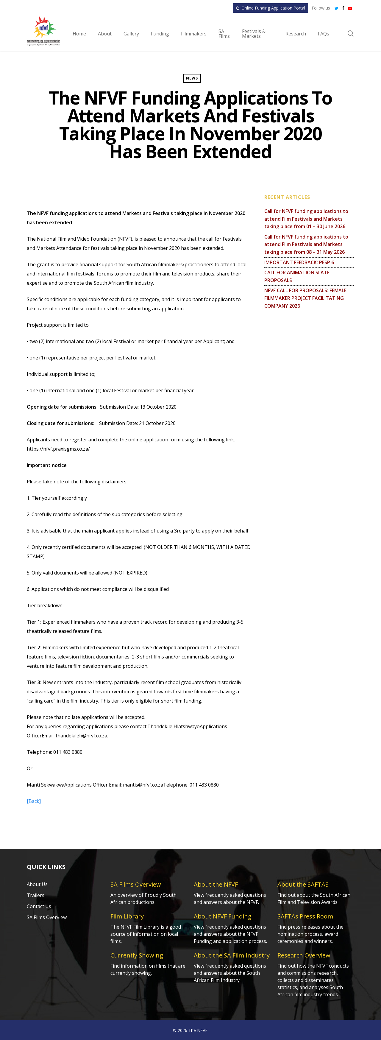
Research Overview (303, 955)
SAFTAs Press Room (305, 916)
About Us (37, 884)
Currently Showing (136, 955)
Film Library (127, 916)
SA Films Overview (47, 917)
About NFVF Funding (223, 916)
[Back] (34, 801)
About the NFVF (216, 884)
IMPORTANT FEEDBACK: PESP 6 (299, 262)
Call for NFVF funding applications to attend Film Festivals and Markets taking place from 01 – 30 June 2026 (306, 219)
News (192, 78)
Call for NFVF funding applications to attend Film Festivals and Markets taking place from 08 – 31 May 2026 (306, 244)
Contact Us (39, 906)
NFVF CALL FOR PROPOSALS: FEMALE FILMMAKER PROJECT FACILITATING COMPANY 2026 (305, 298)
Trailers (35, 895)
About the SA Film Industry (232, 955)
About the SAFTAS (303, 884)
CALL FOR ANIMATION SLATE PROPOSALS (297, 276)
